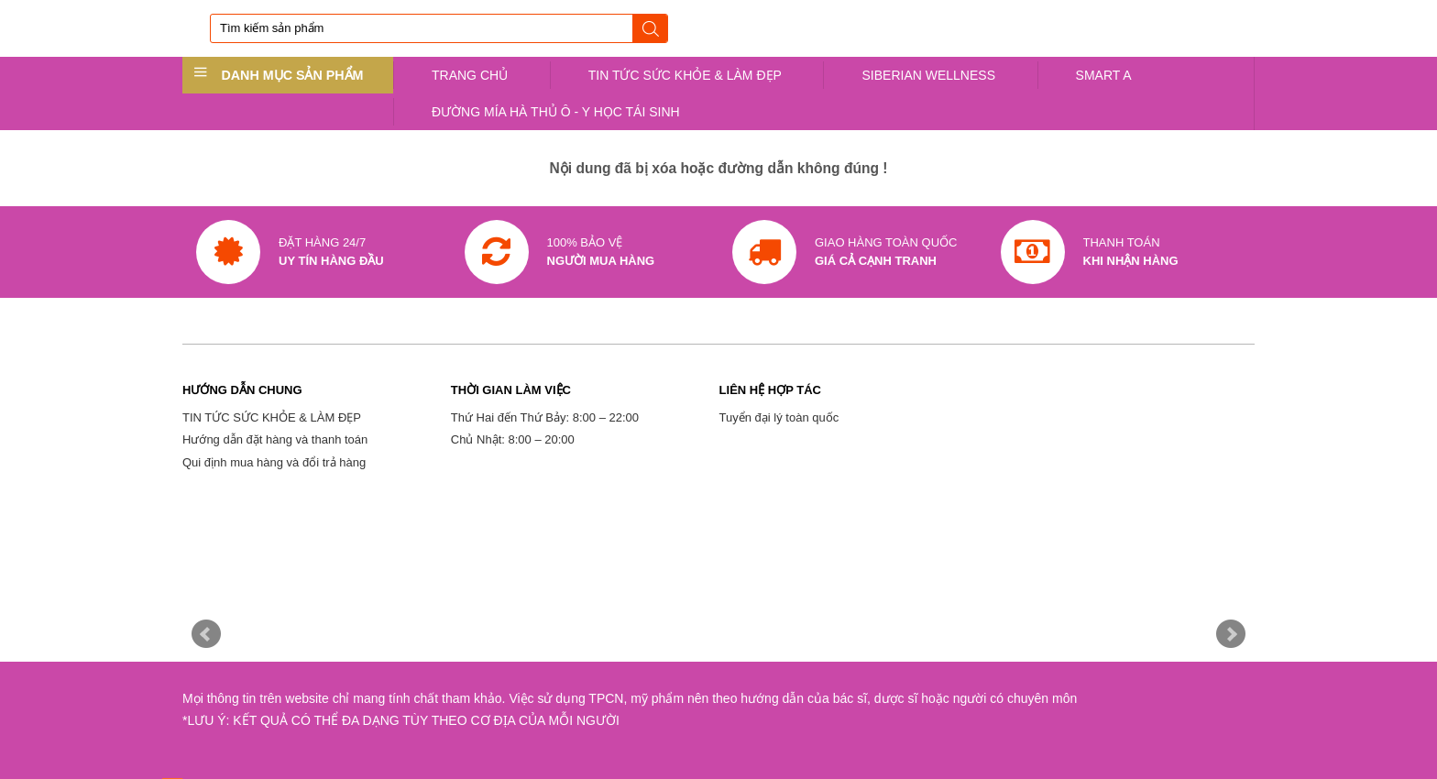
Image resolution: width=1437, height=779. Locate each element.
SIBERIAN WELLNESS (928, 75)
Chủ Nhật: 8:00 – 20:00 (513, 439)
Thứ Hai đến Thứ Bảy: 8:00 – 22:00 (545, 417)
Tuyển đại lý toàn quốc (779, 417)
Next (1230, 634)
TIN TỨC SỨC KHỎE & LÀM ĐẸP (685, 75)
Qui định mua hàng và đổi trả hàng (274, 462)
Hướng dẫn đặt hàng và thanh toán (274, 439)
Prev (206, 634)
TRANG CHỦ (470, 75)
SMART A (1104, 75)
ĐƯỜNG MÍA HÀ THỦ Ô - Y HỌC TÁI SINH (556, 111)
